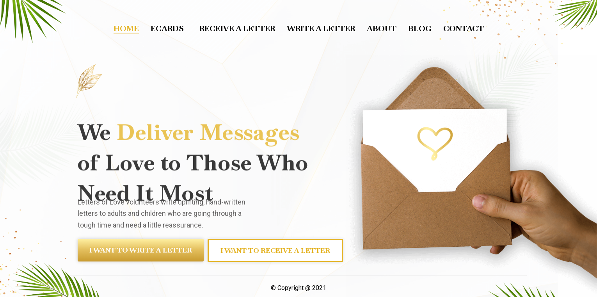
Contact (463, 28)
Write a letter (321, 28)
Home (126, 28)
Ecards (169, 28)
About (381, 28)
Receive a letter (237, 28)
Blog (420, 28)
